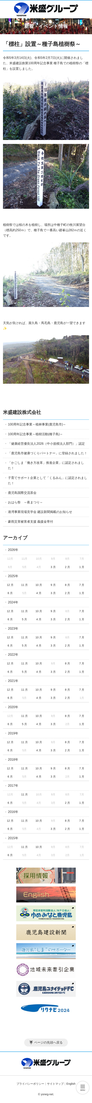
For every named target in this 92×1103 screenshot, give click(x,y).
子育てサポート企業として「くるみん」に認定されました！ (47, 480)
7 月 (81, 584)
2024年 (13, 602)
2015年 (13, 838)
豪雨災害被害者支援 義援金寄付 (30, 521)
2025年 (13, 576)
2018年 (13, 759)
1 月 (81, 567)
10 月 (38, 584)
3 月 (53, 567)
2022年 (13, 654)
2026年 (13, 550)
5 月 (24, 619)
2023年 (13, 628)
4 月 (38, 593)
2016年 (13, 812)
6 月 (10, 593)
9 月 (53, 584)
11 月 (24, 584)
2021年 (13, 681)
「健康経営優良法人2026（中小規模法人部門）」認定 (46, 443)
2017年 (13, 785)
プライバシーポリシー (30, 1083)
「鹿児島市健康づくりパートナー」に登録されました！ (47, 453)
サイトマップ (55, 1083)
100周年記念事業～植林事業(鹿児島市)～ (37, 424)
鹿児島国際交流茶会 (22, 492)
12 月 (10, 584)
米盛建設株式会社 (22, 412)
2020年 (13, 707)
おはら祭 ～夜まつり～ (25, 502)
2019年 (13, 733)
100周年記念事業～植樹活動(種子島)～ (35, 434)
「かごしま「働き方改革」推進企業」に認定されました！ (46, 465)
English (71, 1083)
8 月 (67, 584)
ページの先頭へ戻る (48, 1042)
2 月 (67, 567)
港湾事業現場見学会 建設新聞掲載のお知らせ (40, 512)
